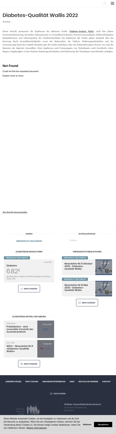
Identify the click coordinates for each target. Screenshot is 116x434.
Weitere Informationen (36, 428)
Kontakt (106, 382)
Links (72, 382)
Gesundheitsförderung (53, 382)
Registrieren (60, 394)
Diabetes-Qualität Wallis (82, 31)
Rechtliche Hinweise (88, 382)
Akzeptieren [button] (103, 424)
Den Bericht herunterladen (15, 212)
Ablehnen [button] (87, 424)
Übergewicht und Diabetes (29, 241)
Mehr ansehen (30, 289)
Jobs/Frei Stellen (13, 382)
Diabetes (73, 240)
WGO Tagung (31, 382)
